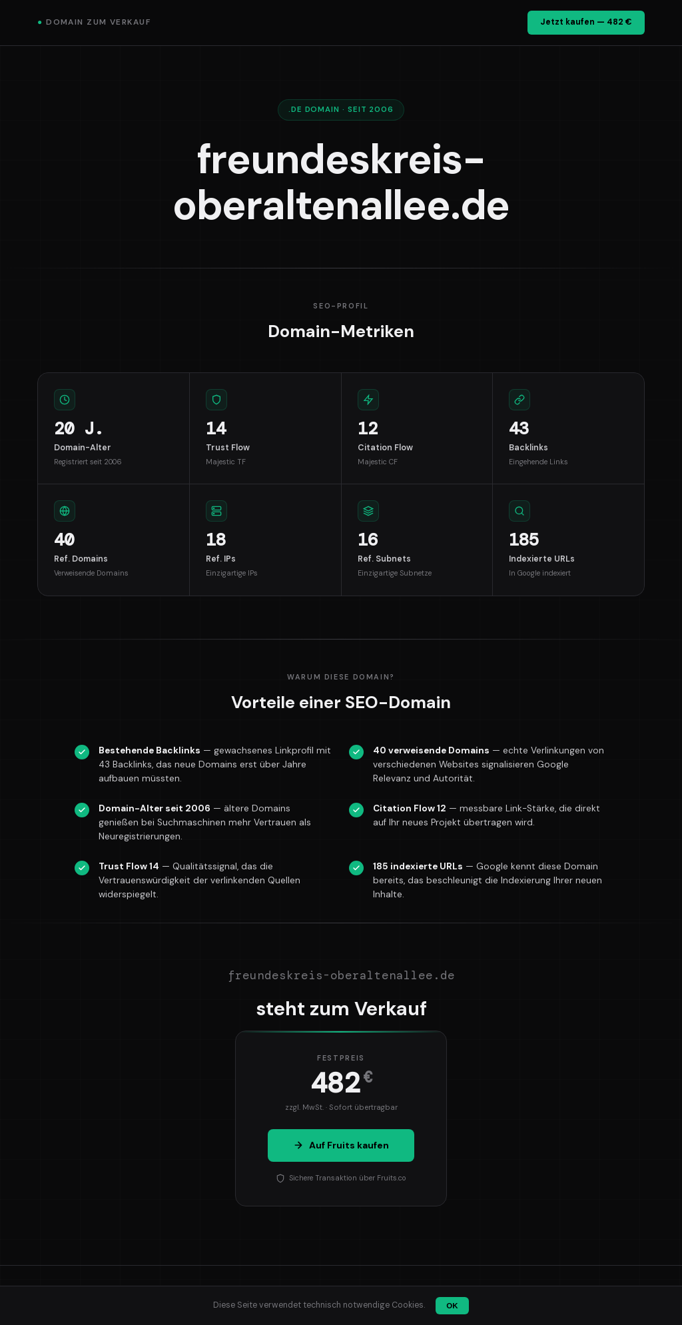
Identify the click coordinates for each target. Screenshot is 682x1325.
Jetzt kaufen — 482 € (586, 22)
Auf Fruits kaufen (341, 1145)
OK (452, 1306)
